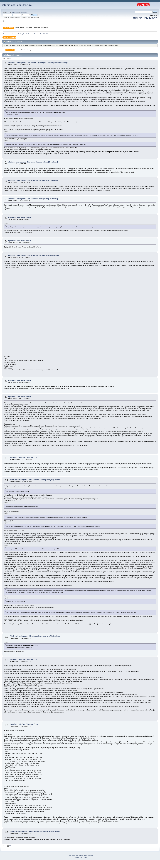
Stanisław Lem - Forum (17, 5)
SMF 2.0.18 (72, 855)
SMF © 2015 (79, 855)
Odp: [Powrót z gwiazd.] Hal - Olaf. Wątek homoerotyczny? (47, 62)
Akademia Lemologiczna (17, 62)
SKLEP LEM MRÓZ (145, 18)
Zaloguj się (15, 12)
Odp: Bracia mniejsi (24, 217)
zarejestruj (24, 12)
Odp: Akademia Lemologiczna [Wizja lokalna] (43, 255)
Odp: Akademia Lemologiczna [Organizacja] (42, 162)
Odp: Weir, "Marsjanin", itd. (28, 457)
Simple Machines (88, 855)
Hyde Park (11, 217)
